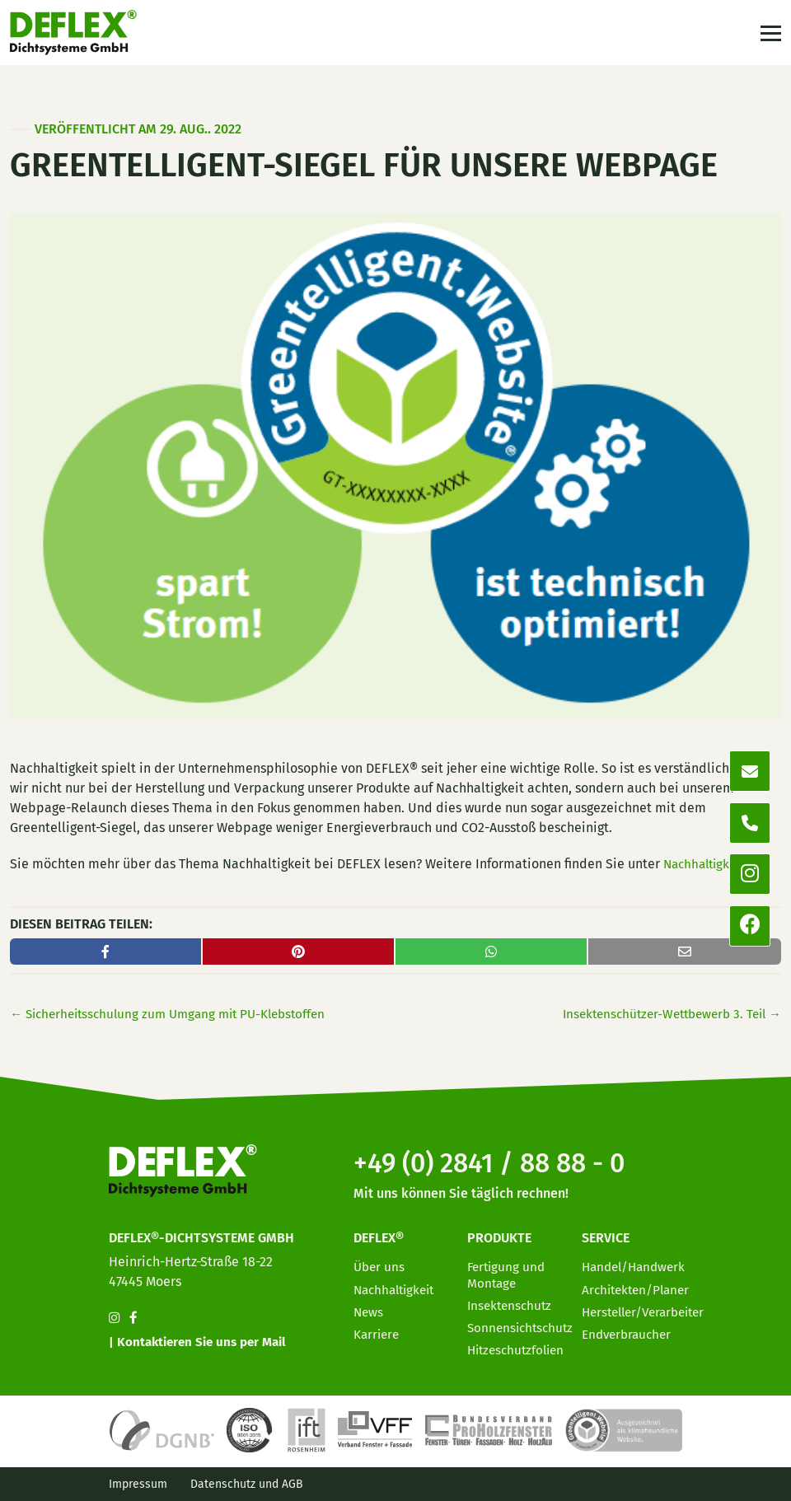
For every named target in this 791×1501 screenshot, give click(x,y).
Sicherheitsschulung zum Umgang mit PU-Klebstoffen (177, 1014)
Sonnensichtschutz (522, 1323)
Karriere (377, 1330)
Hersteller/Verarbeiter (649, 1308)
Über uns (380, 1262)
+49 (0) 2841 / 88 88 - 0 (503, 1158)
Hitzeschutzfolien (519, 1346)
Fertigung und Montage (508, 1270)
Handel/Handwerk (637, 1262)
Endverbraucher (629, 1330)
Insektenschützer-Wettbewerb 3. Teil (664, 1014)
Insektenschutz (511, 1301)
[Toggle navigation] (769, 35)
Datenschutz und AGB (246, 1484)
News (369, 1308)
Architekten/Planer (639, 1285)
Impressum (138, 1484)
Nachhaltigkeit (707, 864)
